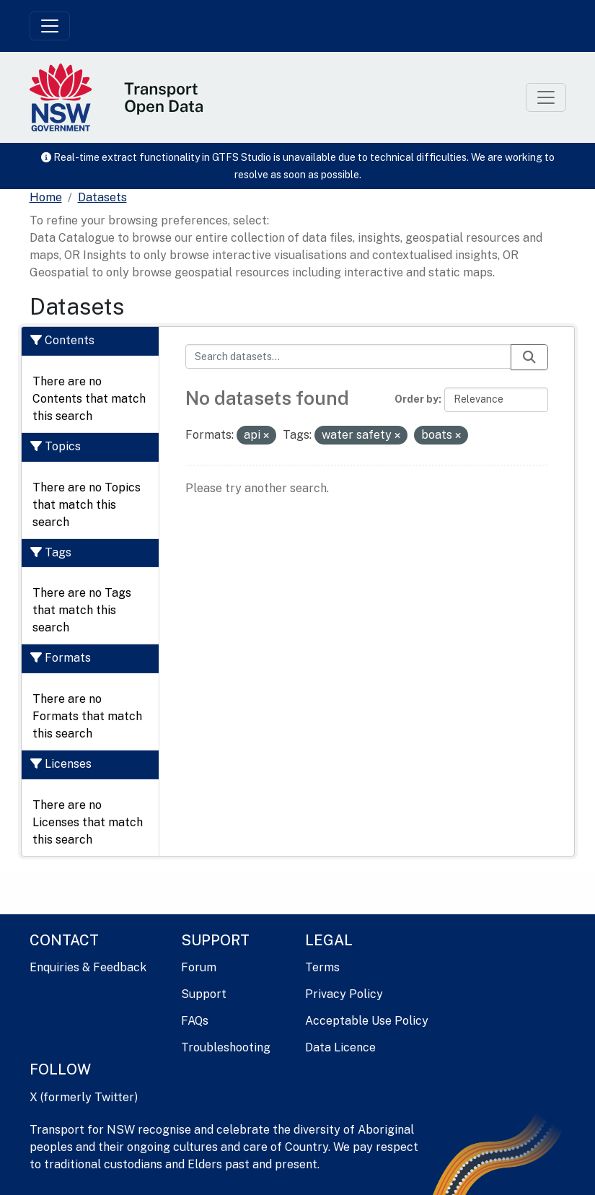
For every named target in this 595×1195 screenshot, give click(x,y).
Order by (416, 399)
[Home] (46, 197)
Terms (322, 967)
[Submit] (529, 357)
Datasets (102, 197)
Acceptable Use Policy (366, 1021)
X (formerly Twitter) (84, 1097)
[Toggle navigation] (50, 26)
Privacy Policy (344, 994)
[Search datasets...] (348, 356)
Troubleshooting (225, 1047)
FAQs (194, 1021)
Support (203, 994)
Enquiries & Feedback (88, 967)
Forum (198, 967)
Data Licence (340, 1047)
